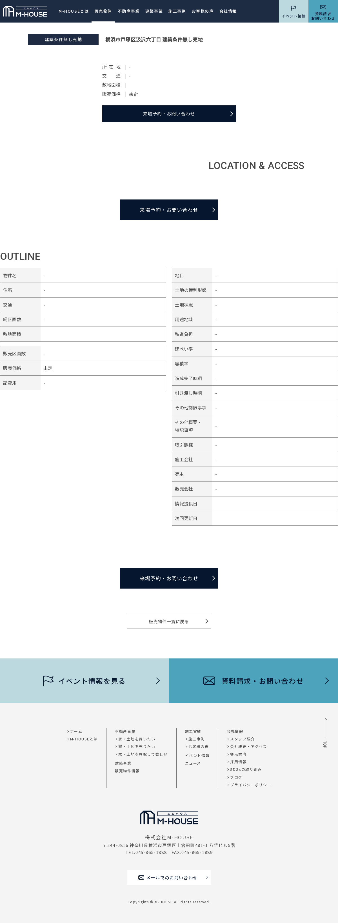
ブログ (236, 777)
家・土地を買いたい (136, 739)
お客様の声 (198, 746)
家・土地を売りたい (136, 746)
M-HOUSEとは (74, 11)
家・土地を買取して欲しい (143, 754)
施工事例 (177, 11)
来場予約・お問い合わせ (169, 113)
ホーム (76, 731)
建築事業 (154, 11)
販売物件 (103, 11)
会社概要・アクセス (248, 746)
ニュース (193, 763)
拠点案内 (238, 754)
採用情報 (238, 761)
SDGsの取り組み (246, 769)
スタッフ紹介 (242, 739)
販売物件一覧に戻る (169, 621)
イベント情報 (197, 755)
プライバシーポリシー (250, 784)
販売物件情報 (127, 770)
